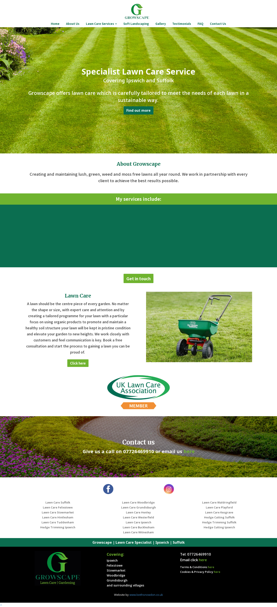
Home (55, 24)
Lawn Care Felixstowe (58, 507)
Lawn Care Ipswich (138, 522)
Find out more (138, 110)
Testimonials (181, 24)
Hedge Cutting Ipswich (219, 527)
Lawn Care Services (101, 24)
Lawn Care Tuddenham (58, 522)
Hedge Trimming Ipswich (57, 527)
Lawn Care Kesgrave (219, 512)
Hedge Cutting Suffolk (219, 517)
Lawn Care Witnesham (138, 532)
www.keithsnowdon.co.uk (146, 595)
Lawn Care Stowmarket (58, 512)
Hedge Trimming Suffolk (219, 522)
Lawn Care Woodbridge (138, 502)
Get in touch (138, 278)
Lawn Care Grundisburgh (138, 507)
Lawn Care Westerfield (138, 517)
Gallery (160, 24)
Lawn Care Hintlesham (57, 517)
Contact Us (218, 24)
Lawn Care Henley (138, 512)
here (189, 451)
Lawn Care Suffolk (57, 502)
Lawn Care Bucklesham (138, 527)
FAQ (200, 24)
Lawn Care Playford (219, 507)
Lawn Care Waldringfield (219, 502)
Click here (78, 363)
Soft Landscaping (136, 24)
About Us (72, 24)
